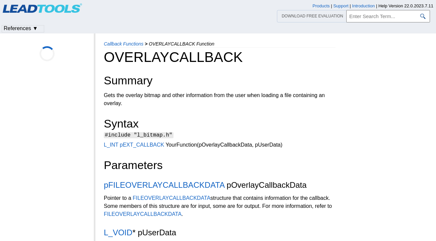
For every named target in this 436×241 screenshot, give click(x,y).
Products (321, 5)
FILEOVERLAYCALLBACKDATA (171, 199)
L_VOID (118, 233)
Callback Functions (123, 44)
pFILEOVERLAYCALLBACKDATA (164, 185)
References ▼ (21, 28)
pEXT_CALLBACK (142, 146)
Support (341, 5)
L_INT (111, 146)
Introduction (363, 5)
